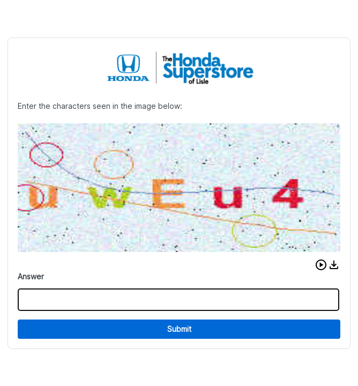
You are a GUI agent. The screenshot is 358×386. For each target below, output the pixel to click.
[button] (321, 264)
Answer (31, 276)
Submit (179, 328)
